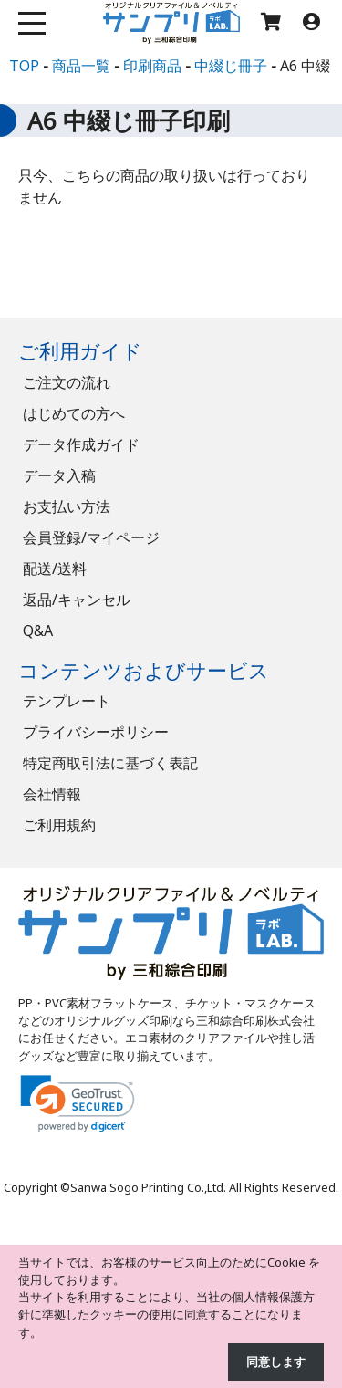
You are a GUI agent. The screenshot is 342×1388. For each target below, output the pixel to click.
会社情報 (52, 794)
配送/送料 (55, 568)
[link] (77, 1103)
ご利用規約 (59, 825)
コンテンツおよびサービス (143, 670)
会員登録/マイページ (91, 537)
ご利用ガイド (80, 351)
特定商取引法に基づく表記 (110, 763)
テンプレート (66, 701)
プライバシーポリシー (96, 732)
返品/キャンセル (76, 600)
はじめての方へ (74, 413)
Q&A (38, 631)
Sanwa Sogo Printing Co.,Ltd (146, 1187)
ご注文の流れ (66, 382)
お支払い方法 (66, 506)
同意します (276, 1361)
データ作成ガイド (81, 444)
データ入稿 (59, 475)
